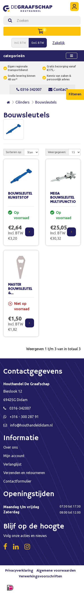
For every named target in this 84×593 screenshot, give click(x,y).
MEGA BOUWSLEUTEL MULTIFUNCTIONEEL (67, 197)
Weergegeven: (57, 152)
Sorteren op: (14, 152)
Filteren (75, 94)
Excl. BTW (38, 42)
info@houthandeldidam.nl (31, 425)
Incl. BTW (20, 42)
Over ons (10, 447)
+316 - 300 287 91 (24, 417)
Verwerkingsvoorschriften (40, 576)
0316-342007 (29, 89)
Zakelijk (58, 43)
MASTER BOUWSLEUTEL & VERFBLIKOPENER (22, 291)
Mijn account (13, 456)
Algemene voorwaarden (56, 570)
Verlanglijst (12, 464)
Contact (58, 89)
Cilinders (22, 102)
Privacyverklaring (19, 570)
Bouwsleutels (46, 102)
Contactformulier (17, 481)
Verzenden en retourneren (24, 473)
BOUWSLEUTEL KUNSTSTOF (20, 195)
